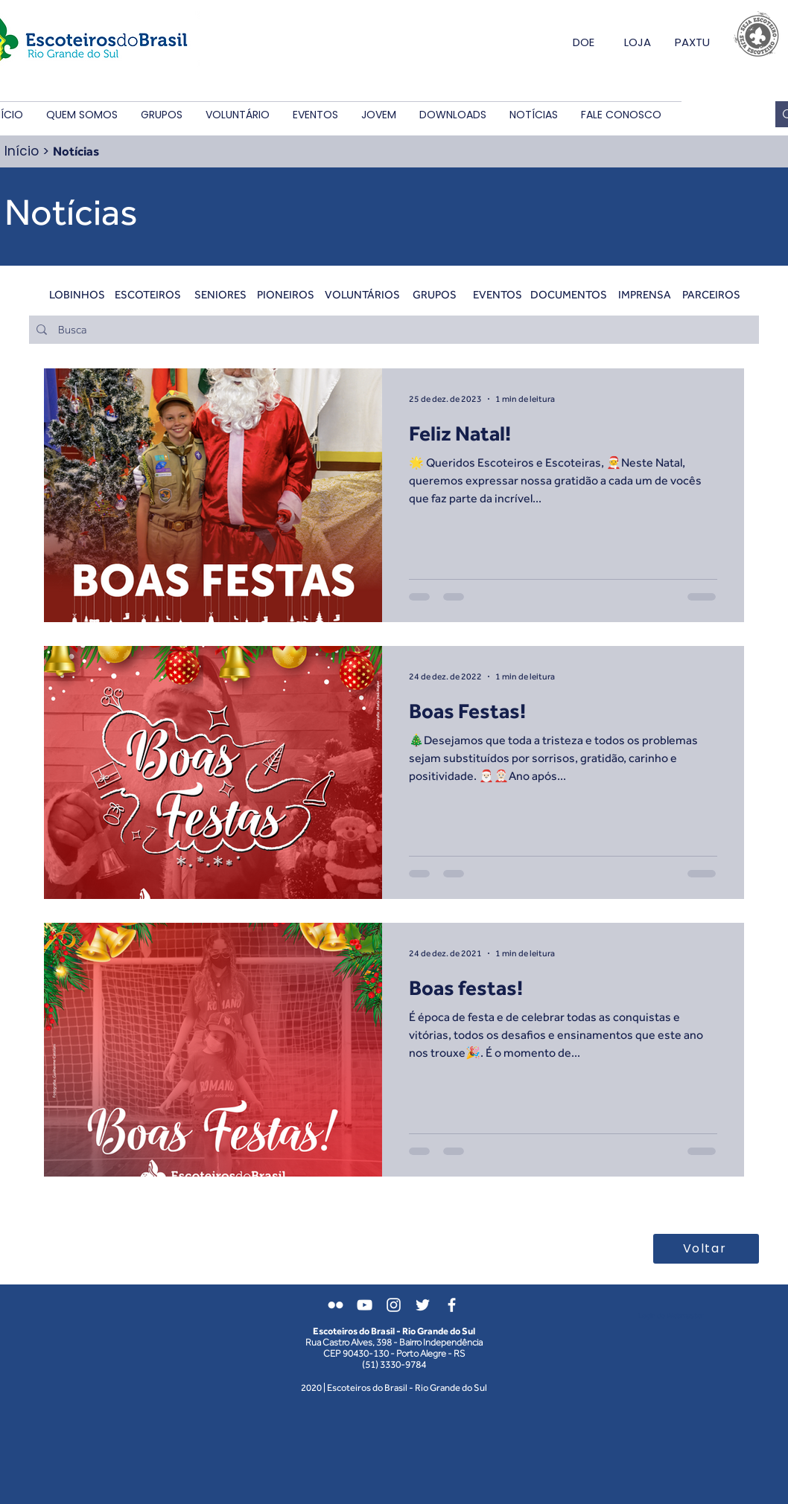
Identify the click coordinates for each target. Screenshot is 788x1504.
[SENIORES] (220, 294)
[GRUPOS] (434, 294)
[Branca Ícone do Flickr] (335, 1305)
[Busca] (393, 330)
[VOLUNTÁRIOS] (362, 294)
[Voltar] (706, 1249)
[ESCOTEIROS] (147, 294)
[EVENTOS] (497, 294)
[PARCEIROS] (711, 294)
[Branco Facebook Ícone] (451, 1305)
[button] (81, 115)
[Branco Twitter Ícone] (422, 1305)
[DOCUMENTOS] (568, 294)
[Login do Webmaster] (670, 1316)
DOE (583, 42)
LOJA (637, 42)
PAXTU (692, 42)
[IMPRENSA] (644, 294)
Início (21, 151)
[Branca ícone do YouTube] (364, 1305)
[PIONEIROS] (285, 294)
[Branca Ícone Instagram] (393, 1305)
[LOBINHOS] (77, 294)
